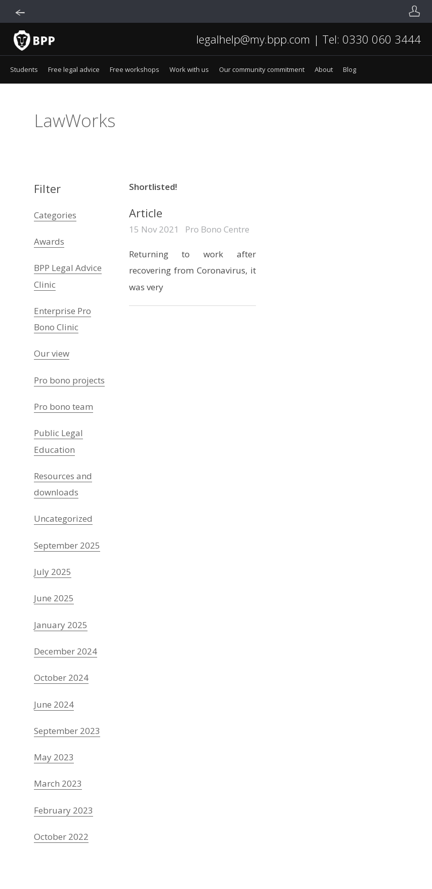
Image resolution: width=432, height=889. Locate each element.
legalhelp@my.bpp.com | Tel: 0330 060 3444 (308, 39)
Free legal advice (74, 69)
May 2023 (54, 757)
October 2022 (61, 836)
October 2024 (61, 677)
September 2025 (67, 545)
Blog (349, 69)
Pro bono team (63, 406)
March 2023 (58, 783)
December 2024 (65, 651)
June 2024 (54, 704)
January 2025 (61, 625)
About (324, 69)
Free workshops (134, 69)
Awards (49, 241)
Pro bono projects (69, 380)
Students (24, 69)
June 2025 (54, 598)
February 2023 (63, 810)
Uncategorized (63, 518)
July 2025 (52, 571)
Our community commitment (262, 69)
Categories (55, 215)
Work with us (189, 69)
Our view (51, 353)
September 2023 (67, 731)
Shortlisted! (153, 186)
